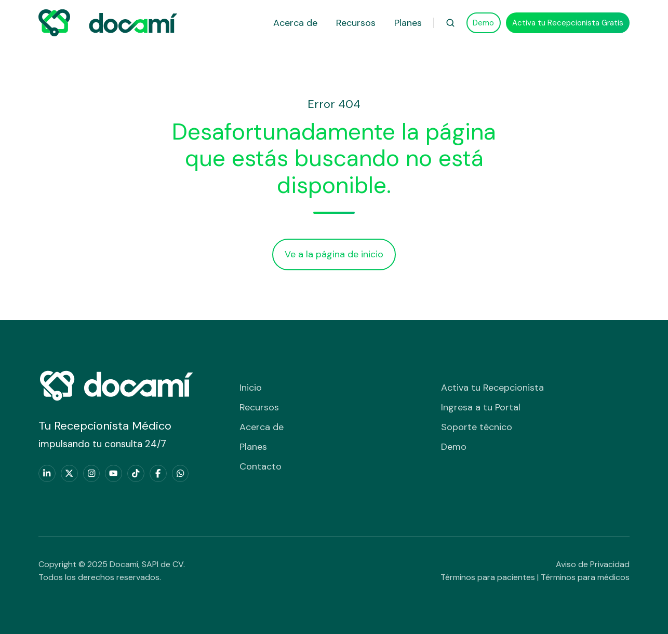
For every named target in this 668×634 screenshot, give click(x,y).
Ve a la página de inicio (334, 254)
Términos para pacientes (487, 577)
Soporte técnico (476, 427)
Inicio (250, 387)
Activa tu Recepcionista (492, 387)
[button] (450, 23)
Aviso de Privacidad (593, 564)
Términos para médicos (585, 577)
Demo (483, 23)
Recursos (356, 23)
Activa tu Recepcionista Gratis (567, 23)
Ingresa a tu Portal (480, 407)
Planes (408, 23)
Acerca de (295, 23)
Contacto (260, 466)
